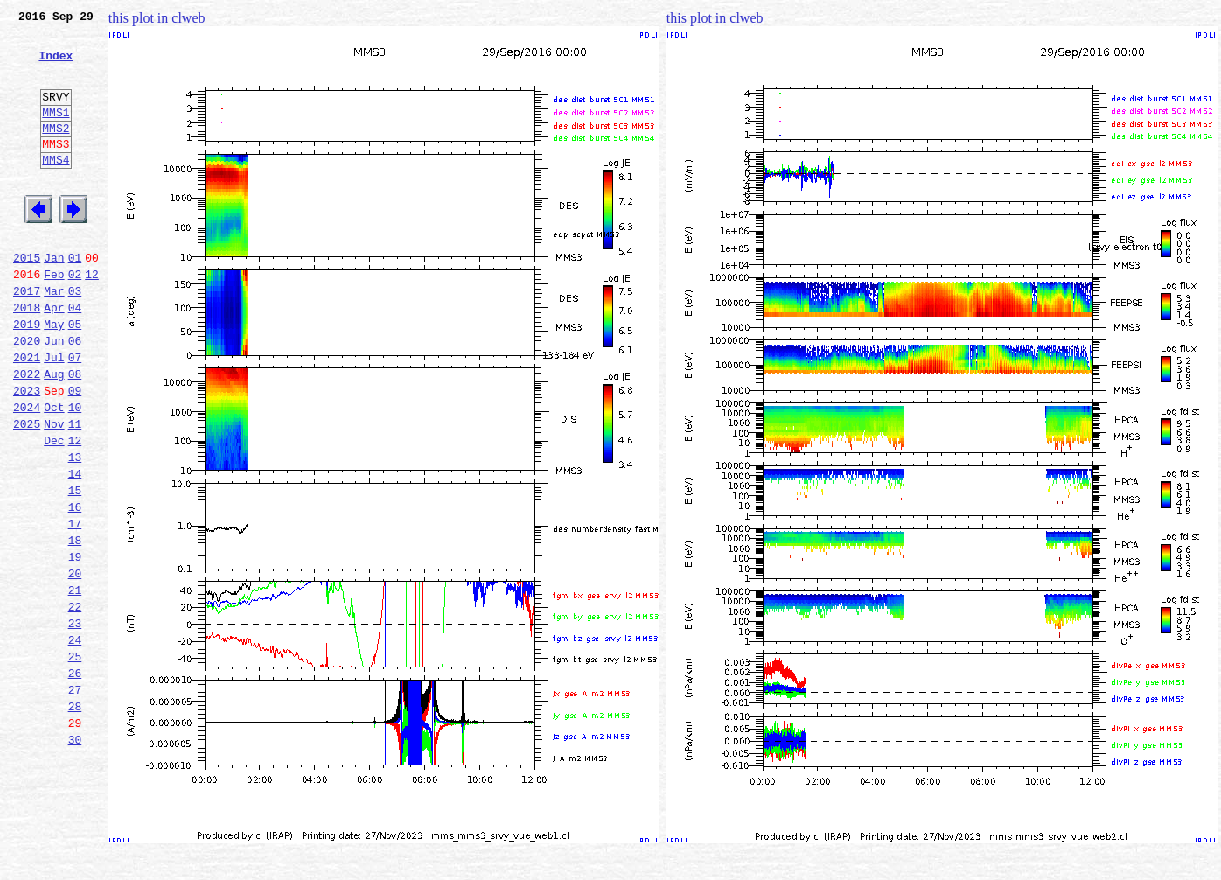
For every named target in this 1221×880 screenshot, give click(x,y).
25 (75, 761)
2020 (26, 395)
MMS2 (55, 151)
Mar (54, 338)
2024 (26, 472)
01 (75, 299)
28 (75, 819)
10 (75, 472)
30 (75, 857)
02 (75, 318)
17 (75, 607)
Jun (54, 395)
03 (75, 338)
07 (75, 415)
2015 (26, 299)
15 (75, 568)
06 (75, 395)
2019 (26, 376)
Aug (54, 434)
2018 (26, 357)
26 (75, 780)
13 (75, 530)
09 (75, 453)
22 (75, 703)
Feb (54, 318)
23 (75, 722)
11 (75, 491)
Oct (54, 472)
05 (75, 376)
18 (75, 626)
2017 (26, 338)
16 (75, 588)
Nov (54, 491)
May (54, 376)
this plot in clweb (157, 17)
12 (92, 318)
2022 (26, 434)
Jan (54, 299)
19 (75, 645)
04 (75, 357)
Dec (54, 511)
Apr (54, 357)
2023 (26, 453)
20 (75, 665)
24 (75, 742)
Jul (54, 415)
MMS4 (55, 188)
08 (75, 434)
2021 (26, 415)
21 (75, 684)
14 (75, 549)
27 (75, 799)
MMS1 (55, 133)
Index (55, 65)
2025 (26, 491)
